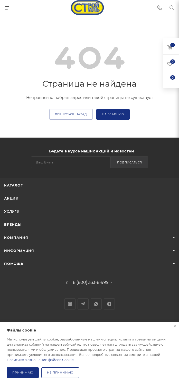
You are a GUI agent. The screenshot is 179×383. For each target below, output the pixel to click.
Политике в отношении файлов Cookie (40, 360)
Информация (19, 251)
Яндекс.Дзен (109, 303)
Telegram (83, 303)
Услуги (12, 211)
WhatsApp (96, 303)
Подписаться (129, 162)
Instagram (70, 303)
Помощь (13, 264)
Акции (11, 198)
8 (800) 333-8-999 (91, 283)
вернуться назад (71, 114)
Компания (16, 237)
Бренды (13, 224)
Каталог (13, 185)
